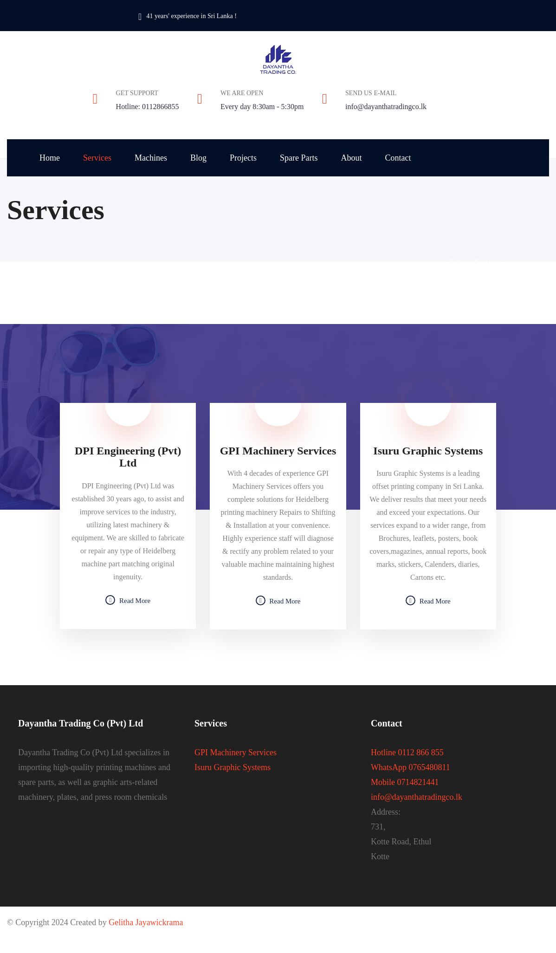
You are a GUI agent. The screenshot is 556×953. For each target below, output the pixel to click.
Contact (398, 157)
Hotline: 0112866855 (147, 106)
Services (97, 157)
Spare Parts (298, 157)
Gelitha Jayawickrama (146, 922)
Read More (127, 600)
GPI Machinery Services (235, 752)
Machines (151, 157)
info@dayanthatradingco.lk (386, 106)
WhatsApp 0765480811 (410, 767)
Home (49, 157)
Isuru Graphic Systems (232, 767)
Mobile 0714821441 (405, 782)
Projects (243, 157)
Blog (198, 157)
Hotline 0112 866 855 (407, 752)
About (351, 157)
